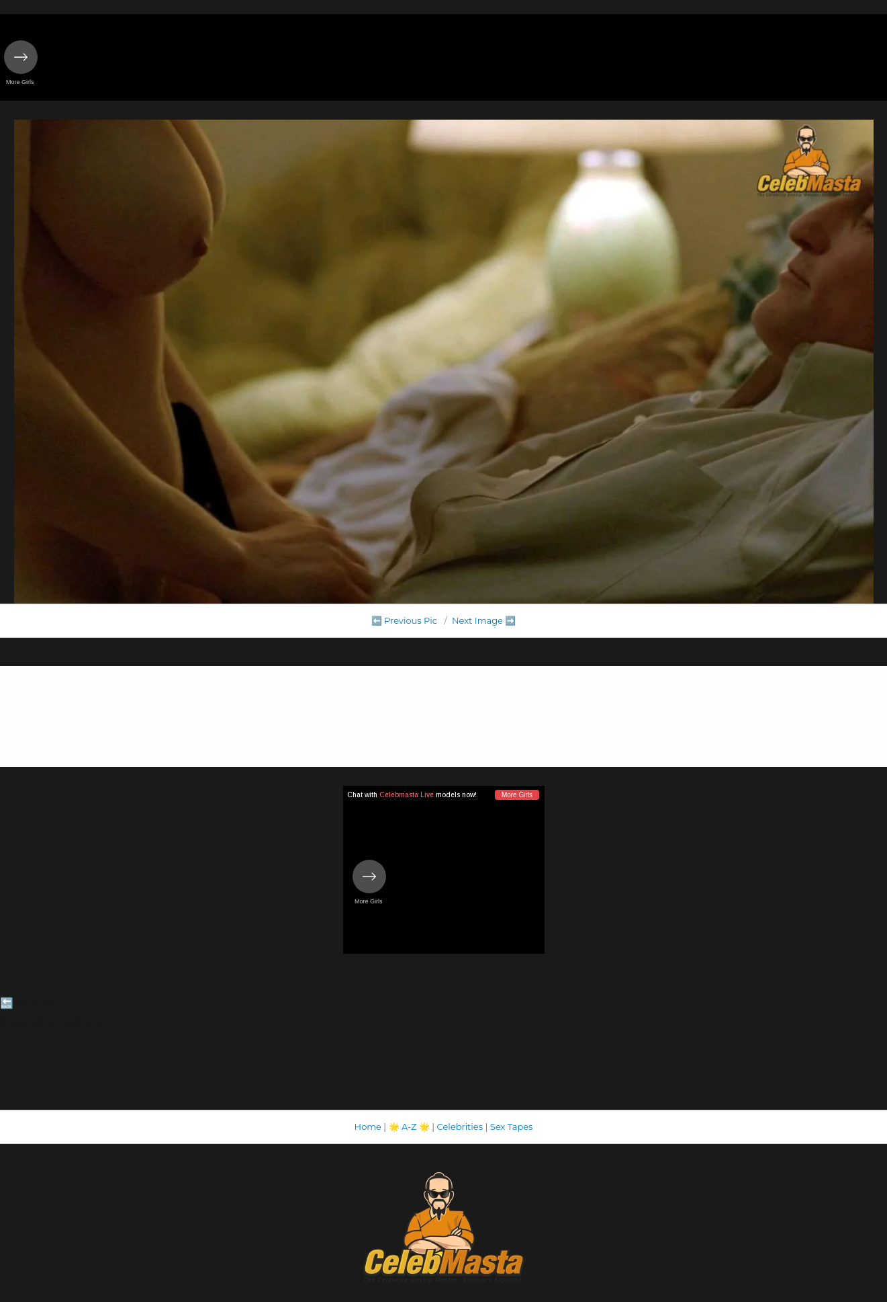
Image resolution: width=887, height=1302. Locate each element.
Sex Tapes (511, 1126)
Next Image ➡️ (484, 620)
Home (368, 1126)
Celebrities (460, 1126)
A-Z (409, 1126)
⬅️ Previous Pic (404, 620)
